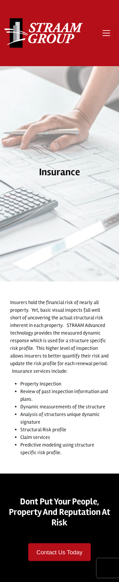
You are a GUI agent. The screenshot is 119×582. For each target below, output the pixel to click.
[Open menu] (106, 33)
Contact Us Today (59, 552)
